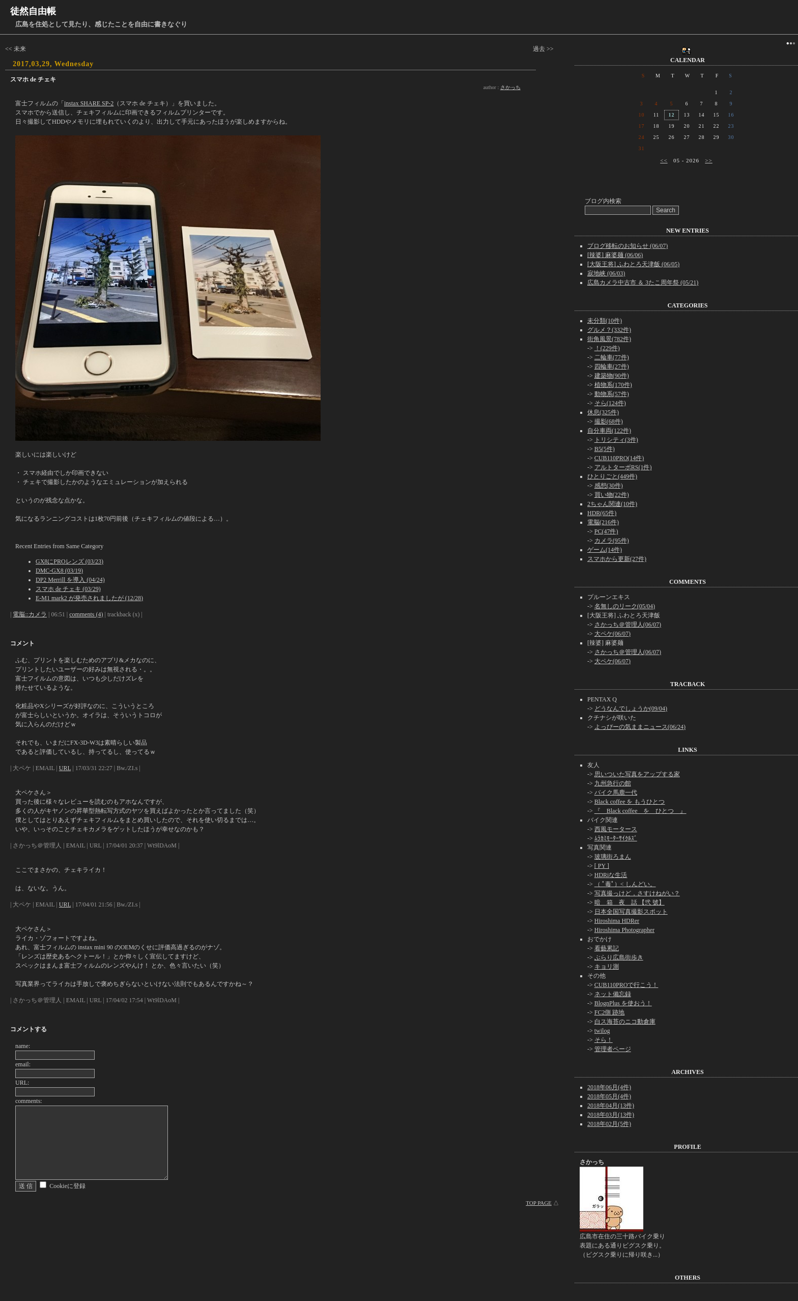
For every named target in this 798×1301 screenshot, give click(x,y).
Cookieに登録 (67, 1186)
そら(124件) (610, 403)
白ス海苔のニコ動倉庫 (625, 1021)
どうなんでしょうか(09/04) (630, 708)
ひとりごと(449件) (612, 476)
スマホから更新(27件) (616, 558)
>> (708, 160)
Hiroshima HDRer (616, 920)
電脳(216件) (603, 522)
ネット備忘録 (612, 994)
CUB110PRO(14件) (619, 458)
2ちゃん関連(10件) (612, 503)
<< (663, 160)
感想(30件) (608, 485)
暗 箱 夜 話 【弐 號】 (629, 902)
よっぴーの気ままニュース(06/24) (640, 726)
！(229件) (607, 348)
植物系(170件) (613, 384)
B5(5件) (604, 448)
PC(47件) (606, 531)
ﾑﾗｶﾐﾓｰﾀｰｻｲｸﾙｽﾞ (615, 838)
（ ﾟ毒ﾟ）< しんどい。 (625, 884)
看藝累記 (606, 948)
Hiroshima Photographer (624, 930)
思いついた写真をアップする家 (637, 774)
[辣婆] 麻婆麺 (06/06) (615, 255)
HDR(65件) (601, 513)
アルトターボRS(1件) (623, 467)
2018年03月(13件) (610, 1114)
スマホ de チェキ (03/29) (68, 588)
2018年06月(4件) (609, 1087)
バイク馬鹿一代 (615, 792)
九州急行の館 (612, 783)
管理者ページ (612, 1049)
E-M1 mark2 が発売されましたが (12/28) (89, 598)
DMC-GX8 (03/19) (59, 570)
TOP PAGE (539, 1203)
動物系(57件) (611, 394)
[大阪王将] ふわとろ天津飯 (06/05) (633, 264)
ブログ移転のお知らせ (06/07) (627, 245)
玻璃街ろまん (612, 856)
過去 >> (543, 48)
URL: (22, 1082)
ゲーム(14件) (604, 549)
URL (65, 768)
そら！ (603, 1039)
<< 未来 (15, 48)
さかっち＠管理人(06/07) (627, 624)
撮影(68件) (608, 421)
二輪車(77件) (611, 357)
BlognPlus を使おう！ (623, 1003)
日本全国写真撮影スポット (631, 911)
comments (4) (86, 614)
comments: (28, 1101)
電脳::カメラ (30, 614)
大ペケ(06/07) (612, 633)
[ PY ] (601, 865)
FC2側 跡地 (609, 1012)
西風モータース (615, 829)
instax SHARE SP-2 (88, 103)
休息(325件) (603, 412)
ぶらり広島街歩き (618, 957)
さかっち (510, 87)
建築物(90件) (611, 375)
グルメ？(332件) (609, 329)
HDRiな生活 (611, 875)
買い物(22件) (611, 494)
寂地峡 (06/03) (606, 273)
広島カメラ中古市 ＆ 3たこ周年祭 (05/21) (642, 282)
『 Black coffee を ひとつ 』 (640, 810)
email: (23, 1064)
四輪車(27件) (611, 366)
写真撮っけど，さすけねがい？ (637, 893)
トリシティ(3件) (616, 439)
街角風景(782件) (609, 339)
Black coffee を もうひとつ (629, 801)
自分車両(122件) (609, 430)
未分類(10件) (604, 320)
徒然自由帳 (33, 11)
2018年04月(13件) (610, 1105)
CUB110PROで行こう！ (626, 984)
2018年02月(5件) (609, 1123)
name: (22, 1046)
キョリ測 (606, 966)
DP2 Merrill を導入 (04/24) (70, 579)
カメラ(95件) (611, 540)
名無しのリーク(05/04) (624, 606)
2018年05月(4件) (609, 1096)
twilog (602, 1030)
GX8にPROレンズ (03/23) (69, 561)
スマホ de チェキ (33, 79)
